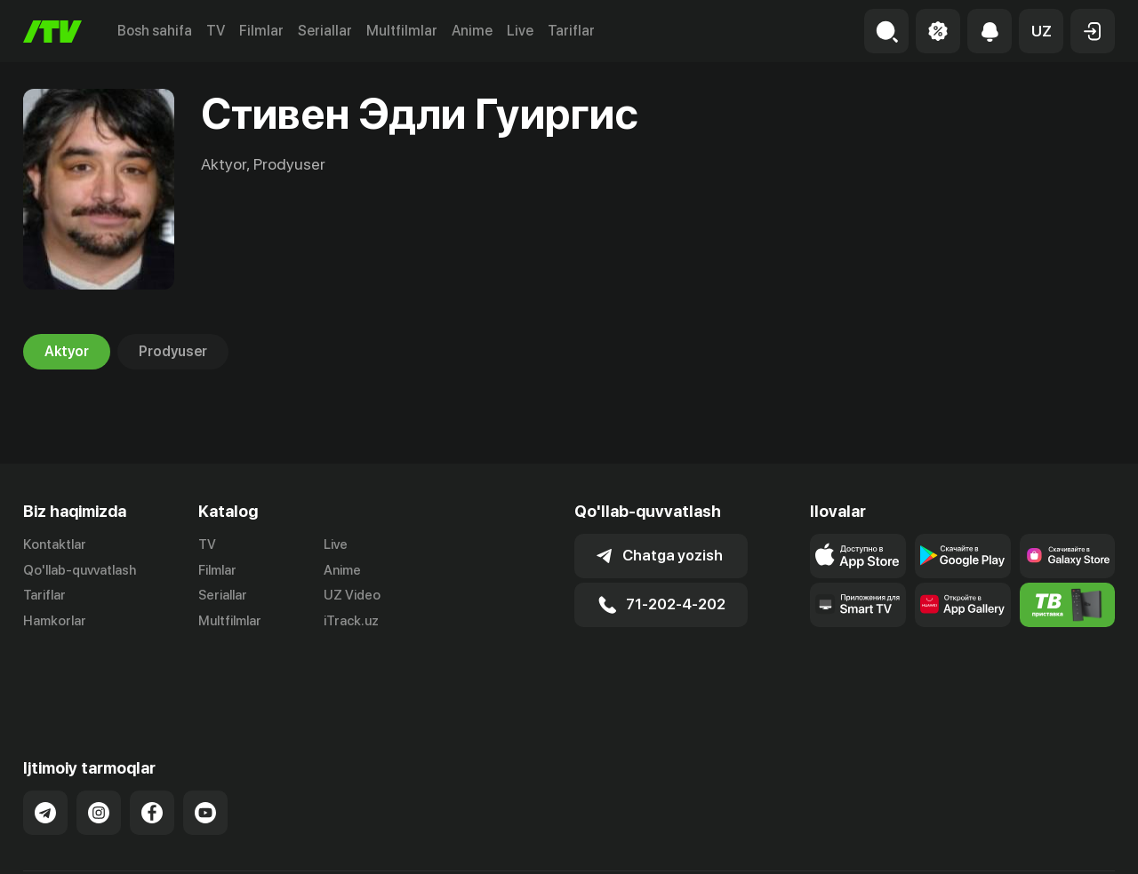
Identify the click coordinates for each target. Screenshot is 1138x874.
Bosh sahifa (154, 30)
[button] (1041, 31)
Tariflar (571, 30)
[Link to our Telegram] (45, 750)
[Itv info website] (1068, 605)
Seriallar (325, 30)
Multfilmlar (401, 30)
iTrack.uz (351, 622)
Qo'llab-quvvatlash (79, 570)
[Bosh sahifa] (52, 31)
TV (215, 30)
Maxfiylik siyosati (1064, 841)
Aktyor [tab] (66, 351)
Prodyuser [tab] (172, 351)
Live (520, 30)
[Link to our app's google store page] (963, 556)
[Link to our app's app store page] (858, 556)
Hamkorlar (54, 622)
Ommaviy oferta (942, 841)
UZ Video (352, 596)
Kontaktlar (54, 544)
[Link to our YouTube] (205, 750)
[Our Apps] (858, 605)
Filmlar (261, 30)
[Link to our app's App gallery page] (963, 605)
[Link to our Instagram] (98, 750)
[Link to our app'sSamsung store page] (1068, 556)
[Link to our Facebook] (152, 750)
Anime (472, 30)
